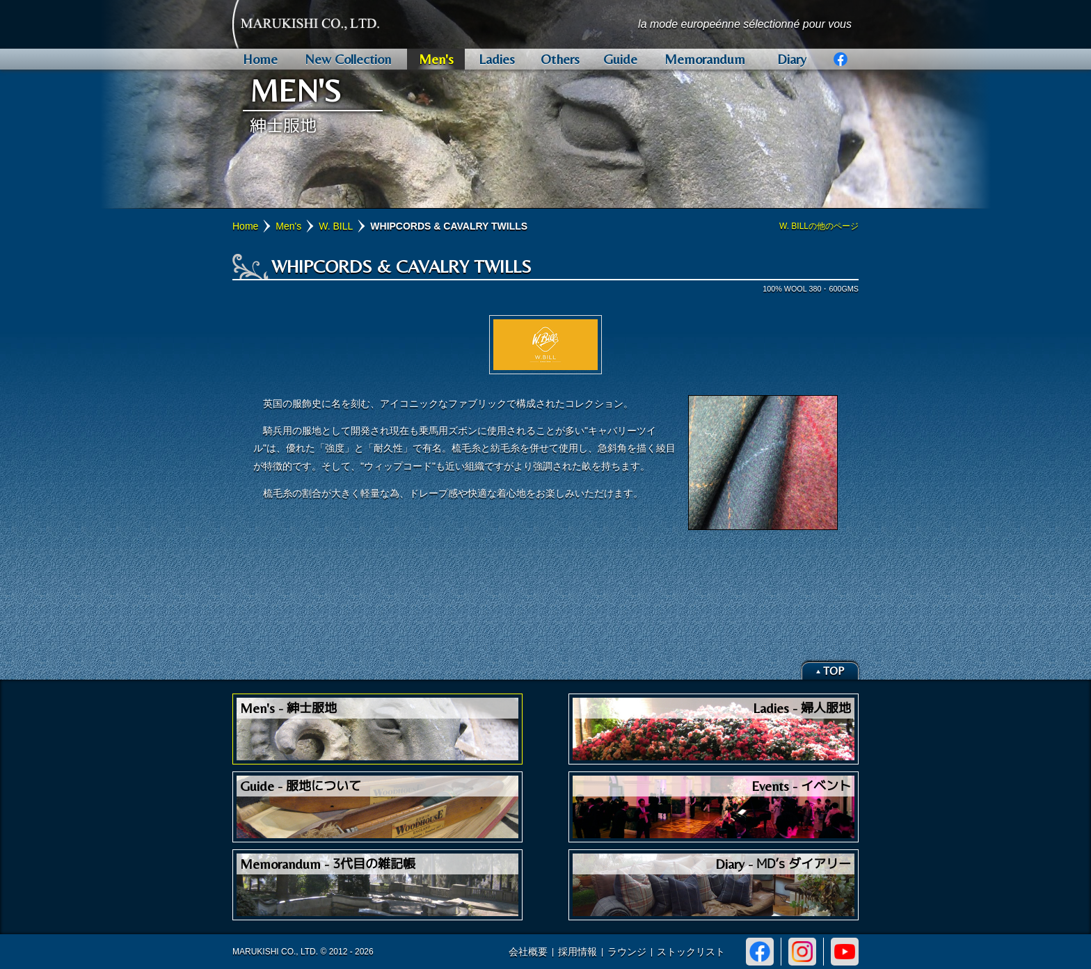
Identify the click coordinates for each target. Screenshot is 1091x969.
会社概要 (528, 951)
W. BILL (336, 226)
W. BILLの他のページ (819, 226)
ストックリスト (691, 951)
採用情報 (577, 951)
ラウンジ (626, 951)
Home (245, 226)
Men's (288, 226)
